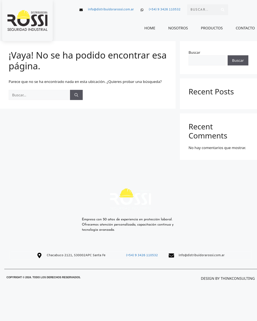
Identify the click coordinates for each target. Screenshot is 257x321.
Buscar (194, 52)
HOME (149, 27)
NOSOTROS (178, 27)
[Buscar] (76, 95)
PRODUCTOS (212, 27)
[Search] (222, 9)
